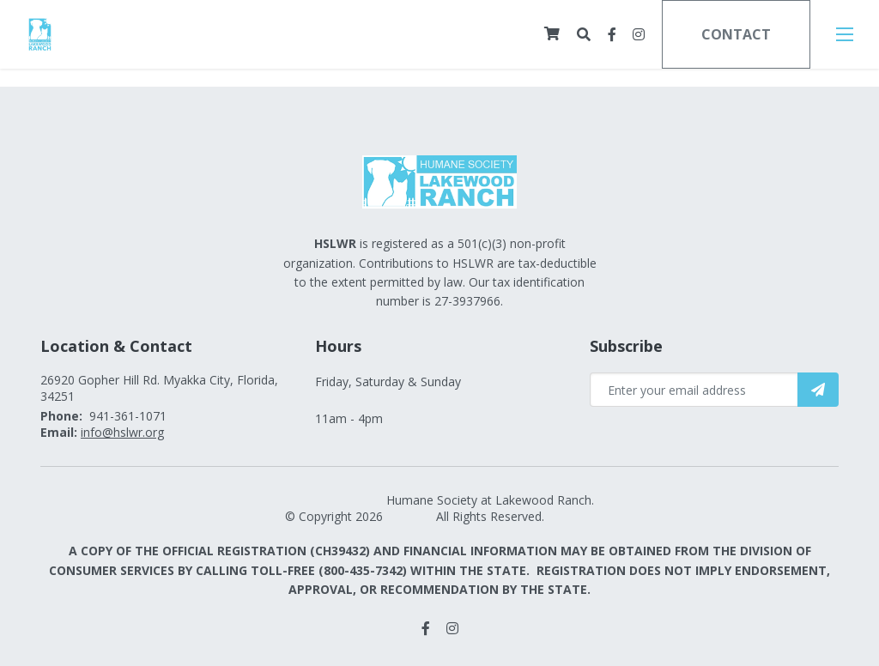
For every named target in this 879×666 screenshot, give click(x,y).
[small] (612, 34)
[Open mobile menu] (844, 34)
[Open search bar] (584, 35)
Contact (736, 34)
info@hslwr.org (122, 432)
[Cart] (552, 33)
